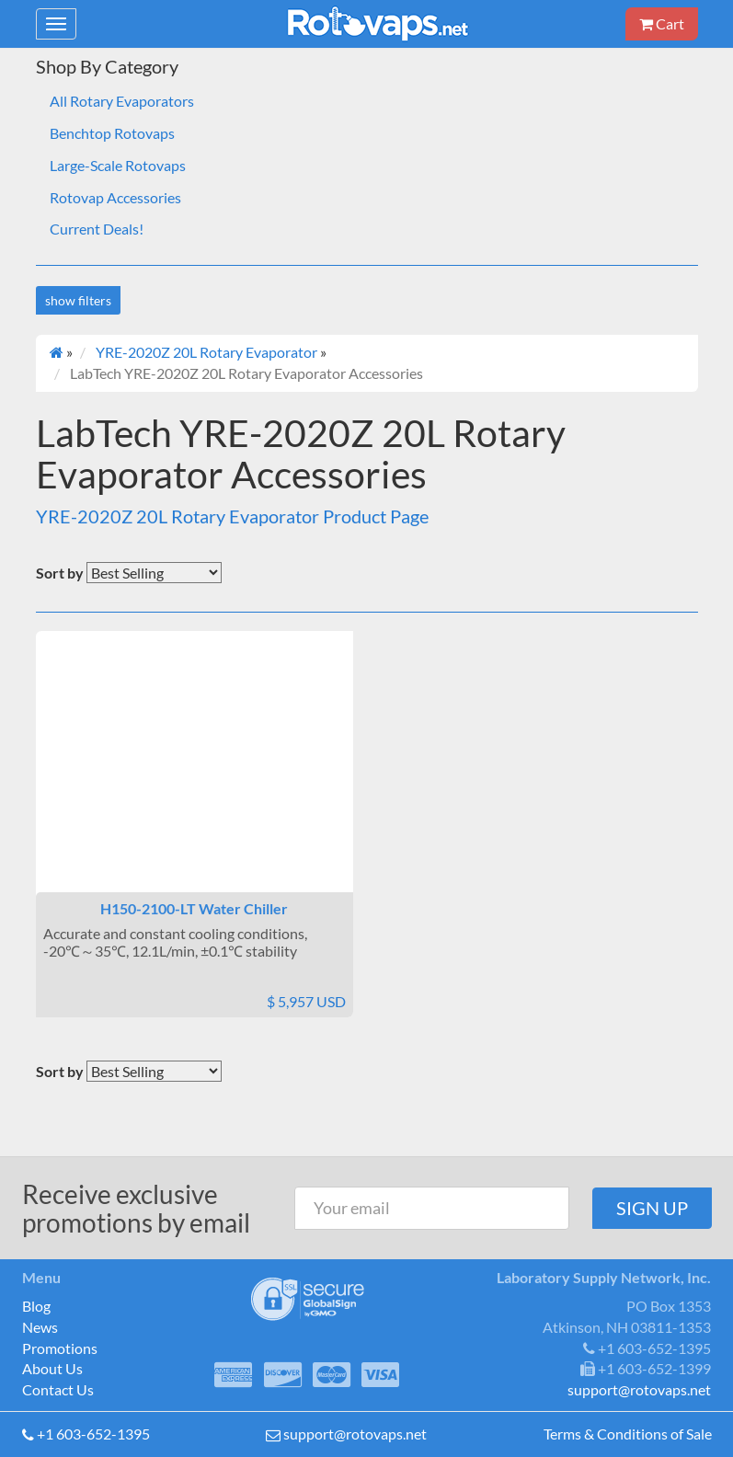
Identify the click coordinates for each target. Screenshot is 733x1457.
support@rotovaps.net (355, 1433)
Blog (36, 1305)
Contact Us (58, 1389)
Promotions (59, 1348)
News (40, 1327)
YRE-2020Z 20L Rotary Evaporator (206, 352)
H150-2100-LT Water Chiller (194, 908)
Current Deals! (96, 228)
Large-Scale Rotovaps (118, 165)
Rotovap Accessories (115, 197)
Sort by (60, 572)
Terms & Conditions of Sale (628, 1433)
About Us (52, 1368)
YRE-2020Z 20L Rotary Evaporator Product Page (232, 516)
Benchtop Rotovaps (112, 133)
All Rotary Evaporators (122, 100)
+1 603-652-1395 (93, 1433)
